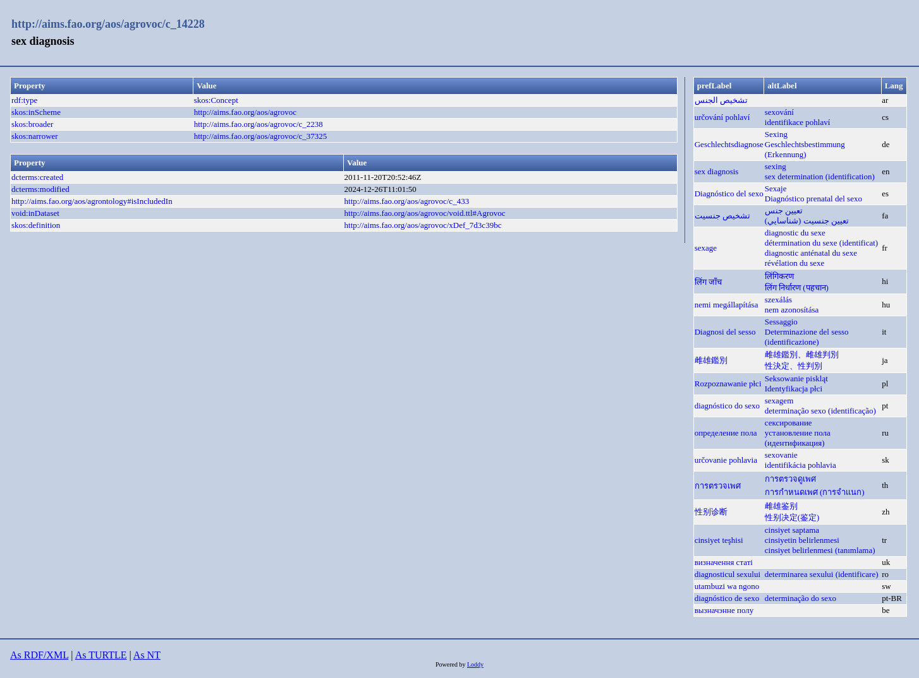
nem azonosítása (792, 309)
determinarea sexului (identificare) (822, 574)
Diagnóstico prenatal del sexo (813, 198)
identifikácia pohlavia (800, 465)
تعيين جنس (784, 210)
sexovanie (781, 455)
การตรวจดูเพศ (790, 479)
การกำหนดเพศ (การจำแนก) (815, 492)
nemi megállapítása (726, 304)
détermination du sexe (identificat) (821, 242)
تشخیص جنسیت (722, 215)
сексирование (788, 422)
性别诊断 (711, 511)
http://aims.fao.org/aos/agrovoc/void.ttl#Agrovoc (425, 213)
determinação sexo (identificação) (820, 410)
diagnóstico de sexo (727, 598)
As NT (147, 655)
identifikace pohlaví (798, 122)
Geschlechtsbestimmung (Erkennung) (805, 149)
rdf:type (24, 100)
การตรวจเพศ (718, 486)
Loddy (475, 664)
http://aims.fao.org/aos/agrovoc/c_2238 (258, 124)
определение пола (726, 432)
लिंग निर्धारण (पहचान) (797, 287)
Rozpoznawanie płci (728, 383)
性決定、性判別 (793, 366)
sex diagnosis (717, 171)
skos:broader (32, 124)
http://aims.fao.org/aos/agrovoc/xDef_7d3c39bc (423, 225)
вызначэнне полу (724, 610)
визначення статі (724, 562)
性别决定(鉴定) (792, 517)
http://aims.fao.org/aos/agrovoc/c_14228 (108, 24)
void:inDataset (35, 213)
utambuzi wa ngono (727, 586)
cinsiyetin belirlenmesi (802, 540)
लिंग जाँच (708, 282)
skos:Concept (216, 100)
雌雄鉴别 (781, 506)
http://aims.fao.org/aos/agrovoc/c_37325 (260, 136)
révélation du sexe (795, 263)
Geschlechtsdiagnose (729, 144)
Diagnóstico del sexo (729, 193)
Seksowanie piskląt (796, 378)
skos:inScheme (36, 112)
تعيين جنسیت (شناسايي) (807, 220)
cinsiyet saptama (792, 530)
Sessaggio (781, 321)
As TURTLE (101, 655)
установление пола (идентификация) (798, 438)
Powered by (451, 664)
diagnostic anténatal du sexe (811, 253)
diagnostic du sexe (795, 232)
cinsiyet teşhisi (719, 540)
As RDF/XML (39, 655)
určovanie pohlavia (726, 460)
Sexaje (776, 188)
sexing (775, 166)
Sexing (776, 134)
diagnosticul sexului (727, 574)
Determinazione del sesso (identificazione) (807, 337)
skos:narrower (34, 136)
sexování (779, 112)
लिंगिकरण (779, 276)
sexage (706, 248)
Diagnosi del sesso (725, 331)
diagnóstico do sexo (727, 405)
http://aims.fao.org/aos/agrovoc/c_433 (407, 201)
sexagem (779, 400)
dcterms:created (37, 177)
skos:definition (35, 225)
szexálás (778, 299)
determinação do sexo (800, 598)
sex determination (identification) (820, 176)
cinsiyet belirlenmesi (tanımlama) (820, 550)
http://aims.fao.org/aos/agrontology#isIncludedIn (92, 201)
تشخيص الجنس (721, 100)
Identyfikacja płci (793, 388)
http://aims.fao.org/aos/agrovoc (245, 112)
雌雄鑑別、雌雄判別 (802, 354)
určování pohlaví (722, 117)
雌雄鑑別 (711, 360)
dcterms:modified (40, 189)
